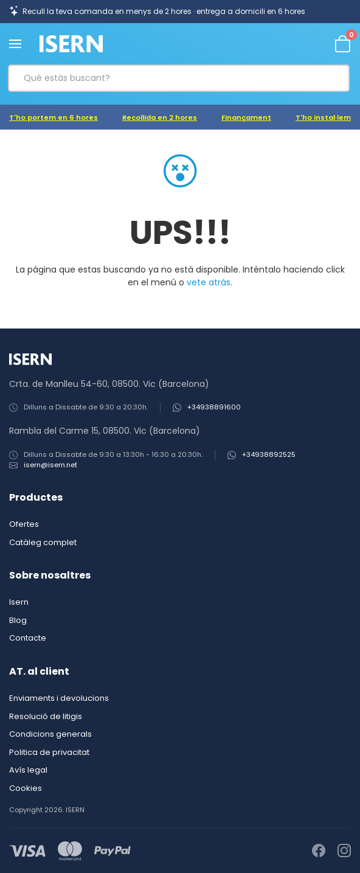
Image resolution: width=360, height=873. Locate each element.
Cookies (25, 788)
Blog (18, 620)
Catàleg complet (43, 542)
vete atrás (208, 282)
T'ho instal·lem (323, 117)
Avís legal (28, 770)
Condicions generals (50, 734)
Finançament (246, 117)
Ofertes (24, 524)
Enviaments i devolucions (59, 698)
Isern (19, 602)
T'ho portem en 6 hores (53, 117)
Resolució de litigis (45, 716)
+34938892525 (269, 454)
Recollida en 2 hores (159, 117)
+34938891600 (214, 407)
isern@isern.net (50, 465)
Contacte (27, 638)
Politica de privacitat (49, 752)
